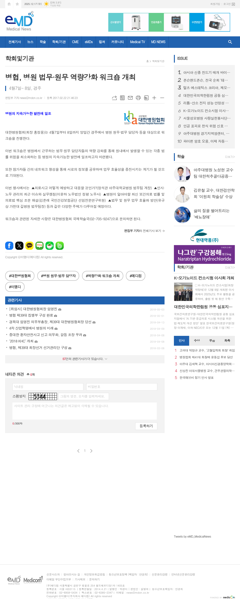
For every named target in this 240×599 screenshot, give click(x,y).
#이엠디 (15, 286)
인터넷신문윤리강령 (183, 574)
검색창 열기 (230, 42)
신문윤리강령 (160, 574)
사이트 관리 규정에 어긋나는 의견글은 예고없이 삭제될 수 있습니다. (61, 405)
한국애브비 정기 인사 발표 (197, 378)
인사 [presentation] (181, 340)
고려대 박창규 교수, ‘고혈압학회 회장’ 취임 (207, 351)
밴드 (60, 246)
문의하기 (94, 579)
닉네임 (18, 386)
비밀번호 (94, 386)
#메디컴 (136, 275)
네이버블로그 (39, 246)
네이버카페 (49, 246)
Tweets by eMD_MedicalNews (192, 536)
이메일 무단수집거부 (58, 579)
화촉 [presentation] (227, 340)
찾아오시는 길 (71, 574)
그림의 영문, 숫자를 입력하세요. (82, 396)
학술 (43, 41)
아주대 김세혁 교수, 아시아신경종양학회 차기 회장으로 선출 (207, 364)
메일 (130, 97)
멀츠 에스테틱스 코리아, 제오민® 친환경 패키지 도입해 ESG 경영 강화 (207, 87)
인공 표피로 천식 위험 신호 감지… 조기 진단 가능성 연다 (207, 126)
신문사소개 (53, 574)
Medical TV (137, 41)
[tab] (181, 341)
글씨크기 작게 (162, 97)
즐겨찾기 (17, 4)
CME (75, 41)
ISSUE (182, 58)
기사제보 (80, 579)
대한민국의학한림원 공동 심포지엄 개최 (207, 95)
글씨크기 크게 (154, 97)
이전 (78, 451)
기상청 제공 (55, 5)
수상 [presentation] (196, 340)
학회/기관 (59, 41)
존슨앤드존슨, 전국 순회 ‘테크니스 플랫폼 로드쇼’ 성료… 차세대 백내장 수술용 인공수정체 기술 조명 (207, 80)
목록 (122, 97)
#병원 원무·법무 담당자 (58, 275)
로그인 (227, 4)
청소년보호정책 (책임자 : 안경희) (128, 574)
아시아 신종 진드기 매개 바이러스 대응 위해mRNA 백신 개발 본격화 (207, 72)
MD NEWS (158, 41)
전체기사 (14, 41)
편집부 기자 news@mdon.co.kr (23, 98)
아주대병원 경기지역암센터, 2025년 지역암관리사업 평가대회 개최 (207, 133)
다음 (91, 451)
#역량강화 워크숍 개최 (103, 275)
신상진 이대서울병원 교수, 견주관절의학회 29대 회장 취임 (207, 371)
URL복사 (114, 97)
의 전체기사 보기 (142, 230)
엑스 (19, 246)
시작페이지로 (9, 4)
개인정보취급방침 (94, 574)
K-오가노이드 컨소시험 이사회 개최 (207, 110)
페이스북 (9, 246)
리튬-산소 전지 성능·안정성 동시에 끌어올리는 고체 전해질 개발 (207, 103)
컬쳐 (102, 41)
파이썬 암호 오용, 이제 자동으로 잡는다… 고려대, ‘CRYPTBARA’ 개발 (207, 141)
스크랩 (146, 97)
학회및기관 (158, 61)
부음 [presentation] (212, 340)
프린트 (138, 97)
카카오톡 (29, 246)
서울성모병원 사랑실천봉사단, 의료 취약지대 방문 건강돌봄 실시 (207, 118)
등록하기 (146, 425)
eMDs (89, 41)
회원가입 (215, 4)
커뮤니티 (117, 41)
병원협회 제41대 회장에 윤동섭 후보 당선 (206, 357)
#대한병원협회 (20, 275)
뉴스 (30, 41)
